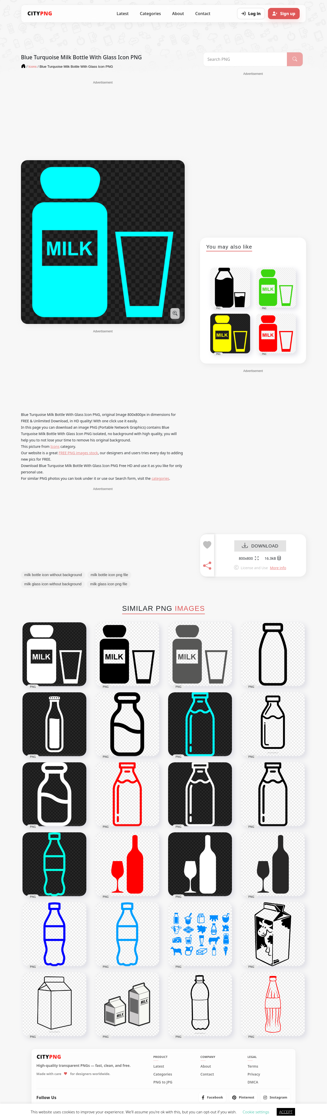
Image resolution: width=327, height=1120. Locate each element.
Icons (55, 446)
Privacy (254, 1074)
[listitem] (212, 1097)
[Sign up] (284, 13)
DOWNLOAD (260, 546)
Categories (150, 13)
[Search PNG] (245, 59)
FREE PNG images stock (78, 452)
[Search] (295, 59)
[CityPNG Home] (39, 13)
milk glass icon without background (52, 584)
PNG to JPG (162, 1082)
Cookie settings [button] (256, 1111)
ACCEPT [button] (286, 1111)
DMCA (253, 1082)
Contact (202, 13)
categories (160, 478)
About (178, 13)
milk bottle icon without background (53, 575)
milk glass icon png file (108, 584)
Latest (123, 13)
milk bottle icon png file (109, 575)
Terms (253, 1066)
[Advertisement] (103, 120)
